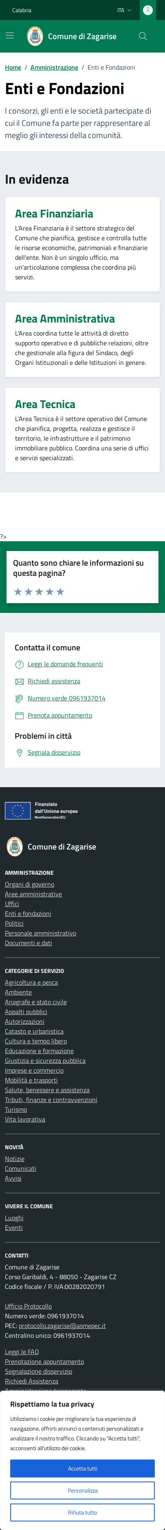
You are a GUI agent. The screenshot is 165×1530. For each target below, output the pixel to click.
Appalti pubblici (26, 1011)
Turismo (16, 1109)
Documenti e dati (28, 943)
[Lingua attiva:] (125, 10)
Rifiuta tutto (82, 1512)
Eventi (14, 1227)
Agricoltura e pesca (31, 982)
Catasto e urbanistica (34, 1031)
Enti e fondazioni (28, 913)
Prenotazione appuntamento (44, 1361)
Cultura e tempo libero (36, 1041)
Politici (14, 923)
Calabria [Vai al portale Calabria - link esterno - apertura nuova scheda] (21, 10)
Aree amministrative (33, 894)
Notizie (14, 1158)
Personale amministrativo (40, 933)
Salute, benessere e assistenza (47, 1090)
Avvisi (13, 1178)
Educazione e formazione (39, 1051)
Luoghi (14, 1218)
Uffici (12, 904)
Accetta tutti (82, 1468)
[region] (82, 1460)
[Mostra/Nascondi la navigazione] (10, 35)
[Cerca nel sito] (143, 36)
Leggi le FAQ (22, 1352)
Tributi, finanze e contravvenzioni (51, 1099)
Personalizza (83, 1490)
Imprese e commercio (34, 1070)
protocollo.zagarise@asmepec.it (62, 1325)
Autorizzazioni (24, 1021)
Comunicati (20, 1168)
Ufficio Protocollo (28, 1306)
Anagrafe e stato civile (36, 1002)
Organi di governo (29, 884)
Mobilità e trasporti (31, 1080)
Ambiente (18, 992)
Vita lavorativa (25, 1119)
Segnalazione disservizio (38, 1371)
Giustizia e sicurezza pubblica (45, 1060)
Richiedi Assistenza (31, 1381)
